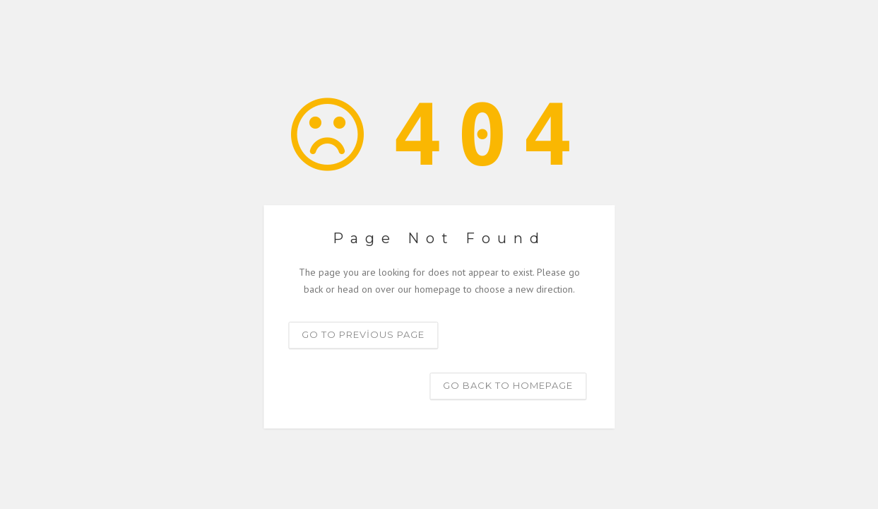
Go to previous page (363, 334)
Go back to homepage (508, 385)
